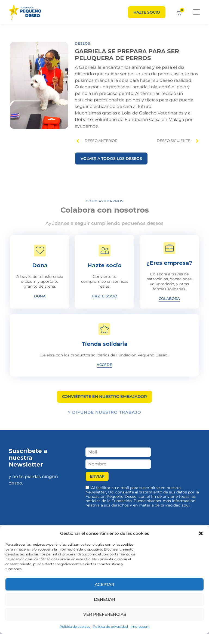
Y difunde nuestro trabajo (104, 414)
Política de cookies (75, 626)
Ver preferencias (104, 614)
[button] (201, 533)
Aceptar (104, 584)
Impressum (140, 626)
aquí (186, 505)
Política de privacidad (110, 626)
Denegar (104, 599)
